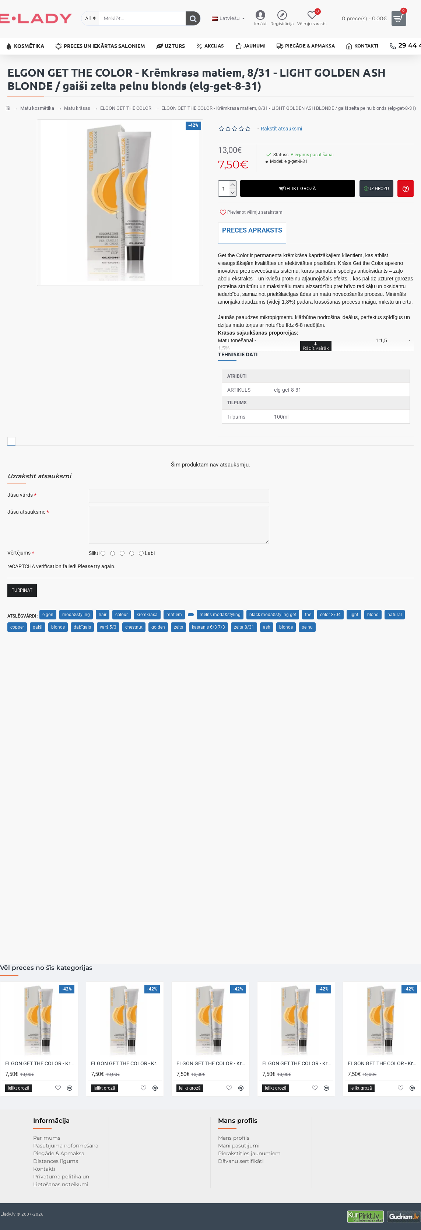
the (308, 612)
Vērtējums (19, 550)
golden (158, 625)
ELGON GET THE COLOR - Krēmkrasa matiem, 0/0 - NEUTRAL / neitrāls (40, 1063)
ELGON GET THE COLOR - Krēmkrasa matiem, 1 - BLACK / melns (126, 1063)
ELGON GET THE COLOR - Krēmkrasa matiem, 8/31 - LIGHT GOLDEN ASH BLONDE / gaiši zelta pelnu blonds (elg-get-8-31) (288, 106)
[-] (232, 190)
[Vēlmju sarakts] (311, 18)
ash (266, 625)
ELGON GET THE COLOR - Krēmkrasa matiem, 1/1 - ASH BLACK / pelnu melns (212, 1063)
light (354, 612)
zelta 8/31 (244, 625)
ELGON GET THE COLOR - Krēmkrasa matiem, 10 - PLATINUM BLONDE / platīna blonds (297, 1063)
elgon (47, 612)
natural (394, 612)
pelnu (307, 625)
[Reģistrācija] (282, 18)
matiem (174, 612)
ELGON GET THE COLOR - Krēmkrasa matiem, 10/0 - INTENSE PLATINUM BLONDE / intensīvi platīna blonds (383, 1063)
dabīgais (82, 625)
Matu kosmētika (37, 106)
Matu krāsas (77, 106)
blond (373, 612)
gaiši (37, 625)
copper (17, 625)
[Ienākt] (260, 18)
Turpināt (22, 588)
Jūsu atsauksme (26, 510)
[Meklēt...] (193, 18)
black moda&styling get (272, 612)
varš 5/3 (108, 625)
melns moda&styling (220, 612)
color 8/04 (330, 612)
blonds (58, 625)
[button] (298, 186)
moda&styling (76, 612)
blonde (286, 625)
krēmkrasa (147, 612)
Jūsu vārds (20, 493)
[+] (232, 182)
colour (121, 612)
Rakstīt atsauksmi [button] (281, 126)
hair (102, 612)
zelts (178, 625)
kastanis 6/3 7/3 (208, 625)
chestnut (134, 625)
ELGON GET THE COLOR (125, 106)
